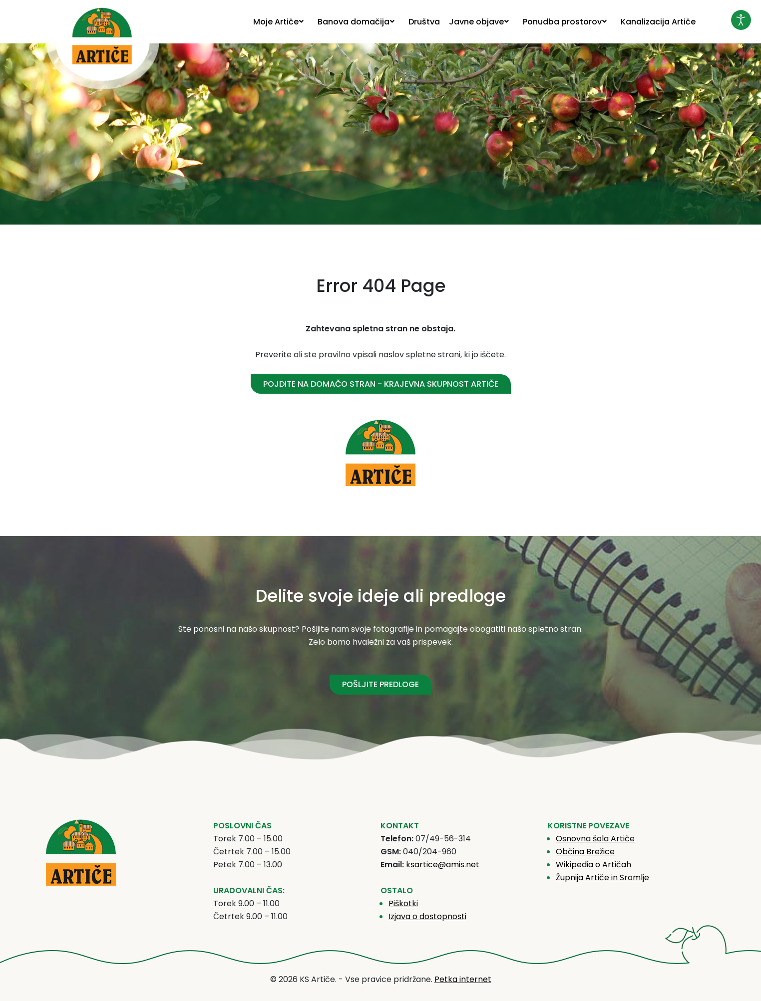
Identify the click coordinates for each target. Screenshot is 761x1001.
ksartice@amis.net (442, 864)
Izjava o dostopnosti (427, 916)
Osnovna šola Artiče (595, 838)
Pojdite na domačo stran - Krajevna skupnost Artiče (380, 384)
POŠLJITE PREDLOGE (380, 684)
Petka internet (462, 979)
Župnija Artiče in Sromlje (602, 877)
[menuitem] (281, 21)
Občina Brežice (585, 851)
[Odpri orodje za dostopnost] (741, 20)
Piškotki (403, 903)
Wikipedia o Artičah (593, 864)
